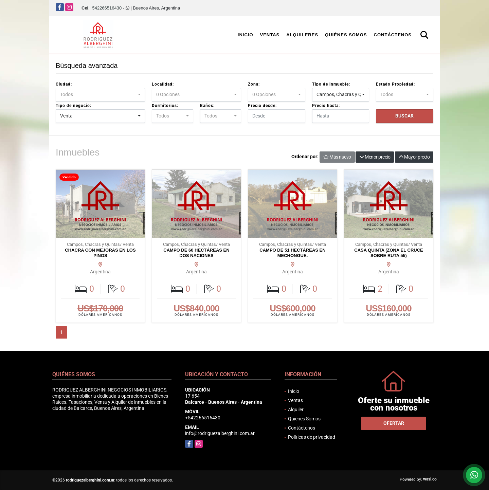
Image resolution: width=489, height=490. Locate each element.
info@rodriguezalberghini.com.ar (220, 433)
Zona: (254, 84)
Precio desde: (262, 105)
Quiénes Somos (346, 34)
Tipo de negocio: (73, 105)
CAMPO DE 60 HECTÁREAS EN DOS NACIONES (196, 253)
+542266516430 (106, 8)
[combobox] (100, 95)
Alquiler (296, 409)
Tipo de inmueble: (331, 84)
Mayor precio (414, 157)
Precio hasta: (326, 105)
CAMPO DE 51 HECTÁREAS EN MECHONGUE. (292, 253)
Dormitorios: (165, 105)
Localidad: (163, 84)
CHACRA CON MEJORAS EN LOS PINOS (100, 253)
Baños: (207, 105)
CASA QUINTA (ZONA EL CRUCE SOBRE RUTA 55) (388, 253)
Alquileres (302, 34)
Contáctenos (393, 34)
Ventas (270, 34)
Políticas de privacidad (311, 437)
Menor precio (374, 157)
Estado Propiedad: (395, 84)
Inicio (245, 34)
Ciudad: (64, 84)
